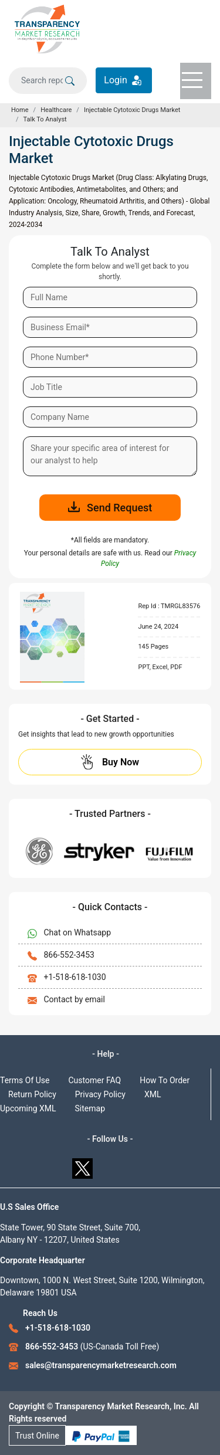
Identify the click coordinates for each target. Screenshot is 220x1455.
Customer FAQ (95, 1080)
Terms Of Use (25, 1080)
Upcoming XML (28, 1108)
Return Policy (32, 1094)
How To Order (164, 1080)
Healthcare (56, 110)
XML (152, 1094)
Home (20, 110)
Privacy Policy (100, 1094)
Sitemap (90, 1108)
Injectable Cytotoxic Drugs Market (132, 110)
